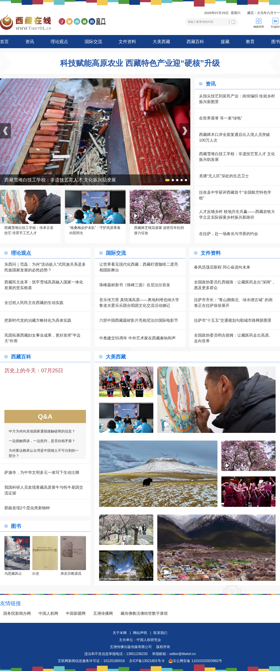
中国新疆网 (76, 613)
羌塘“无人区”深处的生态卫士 (224, 176)
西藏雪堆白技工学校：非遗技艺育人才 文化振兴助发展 (237, 157)
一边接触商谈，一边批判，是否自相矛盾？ (42, 444)
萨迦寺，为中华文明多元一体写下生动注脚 (41, 472)
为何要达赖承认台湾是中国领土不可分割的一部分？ (44, 456)
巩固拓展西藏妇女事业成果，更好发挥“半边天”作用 (42, 338)
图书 (275, 41)
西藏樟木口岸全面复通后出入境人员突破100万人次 (234, 137)
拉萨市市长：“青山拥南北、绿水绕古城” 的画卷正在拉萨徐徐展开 (233, 303)
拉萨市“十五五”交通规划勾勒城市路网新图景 (232, 320)
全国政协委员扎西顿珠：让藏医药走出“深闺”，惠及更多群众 (234, 285)
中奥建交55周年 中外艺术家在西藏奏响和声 (137, 338)
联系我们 (160, 633)
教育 (250, 41)
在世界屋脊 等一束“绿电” (220, 118)
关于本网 (120, 633)
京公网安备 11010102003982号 (195, 661)
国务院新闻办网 (17, 613)
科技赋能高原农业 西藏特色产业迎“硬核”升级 (140, 63)
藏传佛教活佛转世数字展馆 (144, 613)
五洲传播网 (103, 613)
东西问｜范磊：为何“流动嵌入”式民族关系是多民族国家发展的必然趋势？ (45, 267)
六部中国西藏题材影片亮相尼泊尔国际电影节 (138, 320)
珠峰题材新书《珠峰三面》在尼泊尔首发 (134, 285)
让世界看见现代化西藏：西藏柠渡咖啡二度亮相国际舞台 (138, 267)
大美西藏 (161, 41)
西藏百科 (195, 41)
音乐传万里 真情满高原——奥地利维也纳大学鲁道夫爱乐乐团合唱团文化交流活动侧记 (139, 303)
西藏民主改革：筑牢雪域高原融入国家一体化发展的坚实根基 (43, 285)
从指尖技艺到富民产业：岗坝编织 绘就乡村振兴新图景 (237, 99)
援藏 (225, 41)
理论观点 (59, 41)
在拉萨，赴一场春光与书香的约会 (228, 234)
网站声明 (140, 633)
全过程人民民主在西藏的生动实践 (33, 302)
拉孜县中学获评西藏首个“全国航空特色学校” (235, 195)
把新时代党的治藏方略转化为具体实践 (37, 320)
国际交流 (93, 41)
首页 (4, 41)
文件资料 (127, 41)
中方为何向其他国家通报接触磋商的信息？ (42, 434)
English (275, 26)
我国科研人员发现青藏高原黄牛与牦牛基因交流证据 (43, 490)
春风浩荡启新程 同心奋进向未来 (222, 267)
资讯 (29, 41)
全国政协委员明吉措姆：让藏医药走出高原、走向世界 (233, 338)
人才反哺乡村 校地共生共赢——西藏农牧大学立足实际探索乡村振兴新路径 (237, 214)
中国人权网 (48, 613)
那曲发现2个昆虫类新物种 (27, 508)
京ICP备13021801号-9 (146, 661)
